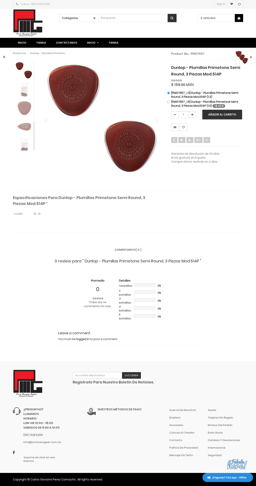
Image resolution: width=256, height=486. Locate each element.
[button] (47, 118)
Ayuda (212, 410)
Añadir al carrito (222, 114)
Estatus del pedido (220, 425)
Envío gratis (215, 433)
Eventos (29, 461)
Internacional (216, 448)
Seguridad (215, 455)
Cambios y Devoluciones (224, 440)
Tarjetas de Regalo (220, 417)
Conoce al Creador (182, 433)
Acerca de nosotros (182, 410)
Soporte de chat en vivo (39, 457)
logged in (82, 339)
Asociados (176, 425)
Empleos (175, 417)
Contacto (175, 440)
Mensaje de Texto (181, 455)
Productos (19, 53)
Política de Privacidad (183, 448)
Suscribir (131, 375)
